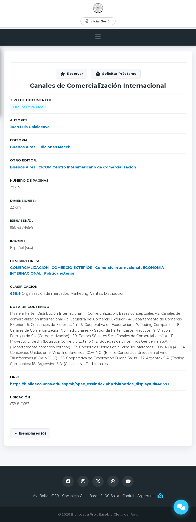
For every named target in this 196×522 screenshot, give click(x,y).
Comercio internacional (117, 267)
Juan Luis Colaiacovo (30, 127)
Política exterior (59, 273)
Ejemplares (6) (32, 433)
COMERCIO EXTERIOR (71, 267)
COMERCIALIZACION (29, 267)
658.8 (15, 293)
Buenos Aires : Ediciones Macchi (40, 147)
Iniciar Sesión (98, 21)
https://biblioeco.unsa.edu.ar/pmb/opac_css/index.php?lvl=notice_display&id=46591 (89, 384)
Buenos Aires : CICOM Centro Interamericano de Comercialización (73, 167)
